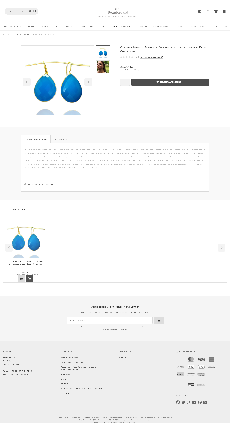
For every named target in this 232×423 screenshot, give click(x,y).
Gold (181, 26)
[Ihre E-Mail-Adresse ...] (110, 320)
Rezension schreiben (150, 57)
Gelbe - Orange (64, 26)
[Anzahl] (125, 82)
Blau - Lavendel (122, 26)
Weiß (44, 26)
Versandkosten (140, 70)
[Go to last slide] (27, 82)
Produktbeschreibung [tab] (35, 139)
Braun (143, 26)
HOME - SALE (198, 26)
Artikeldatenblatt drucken (40, 184)
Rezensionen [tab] (60, 139)
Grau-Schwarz (162, 26)
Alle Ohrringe (12, 26)
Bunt (31, 26)
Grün (103, 26)
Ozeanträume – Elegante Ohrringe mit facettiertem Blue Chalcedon (26, 262)
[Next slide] (88, 82)
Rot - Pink (87, 26)
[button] (14, 11)
